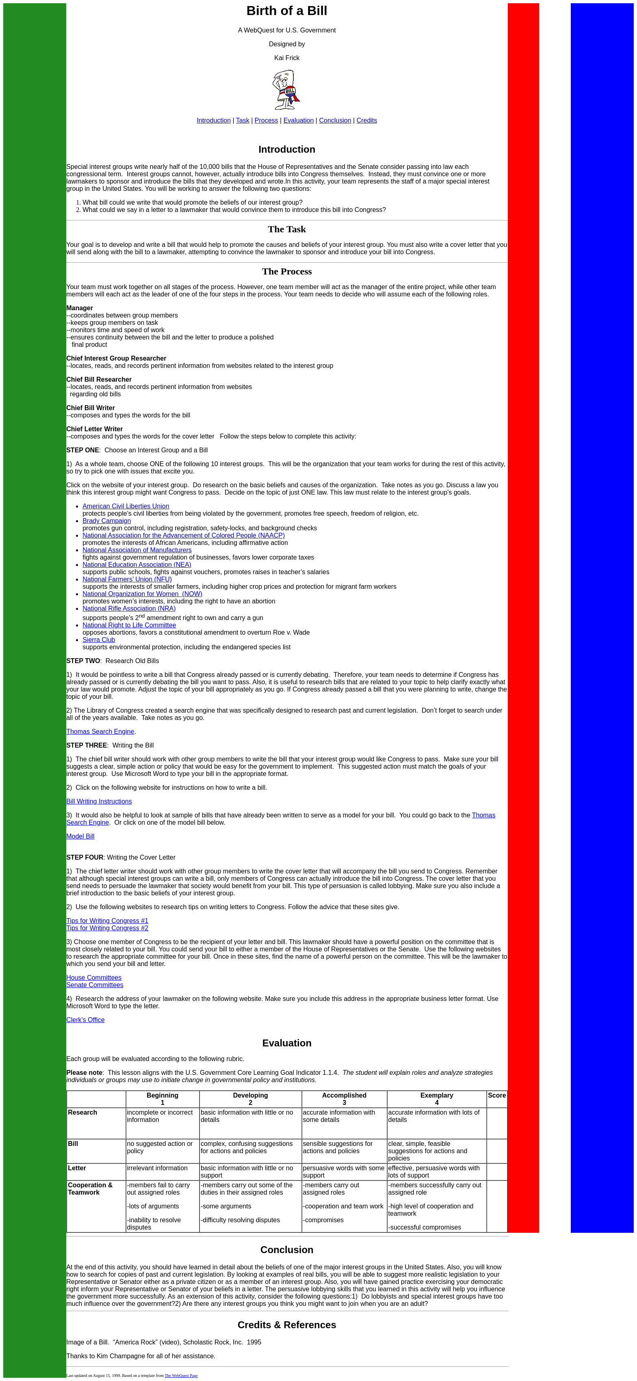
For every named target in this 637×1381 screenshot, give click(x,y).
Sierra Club (98, 639)
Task (242, 120)
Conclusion (335, 120)
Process (266, 120)
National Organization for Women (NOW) (142, 593)
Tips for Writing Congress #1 (107, 920)
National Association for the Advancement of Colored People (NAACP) (183, 535)
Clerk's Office (85, 1019)
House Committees (93, 977)
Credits (367, 120)
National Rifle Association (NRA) (129, 608)
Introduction (214, 120)
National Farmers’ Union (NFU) (127, 579)
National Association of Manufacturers (137, 550)
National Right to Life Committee (129, 625)
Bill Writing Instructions (99, 801)
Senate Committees (95, 984)
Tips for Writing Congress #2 (107, 928)
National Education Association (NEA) (136, 564)
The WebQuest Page (181, 1375)
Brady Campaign (106, 520)
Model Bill (80, 836)
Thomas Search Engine (100, 731)
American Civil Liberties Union (125, 506)
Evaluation (299, 120)
